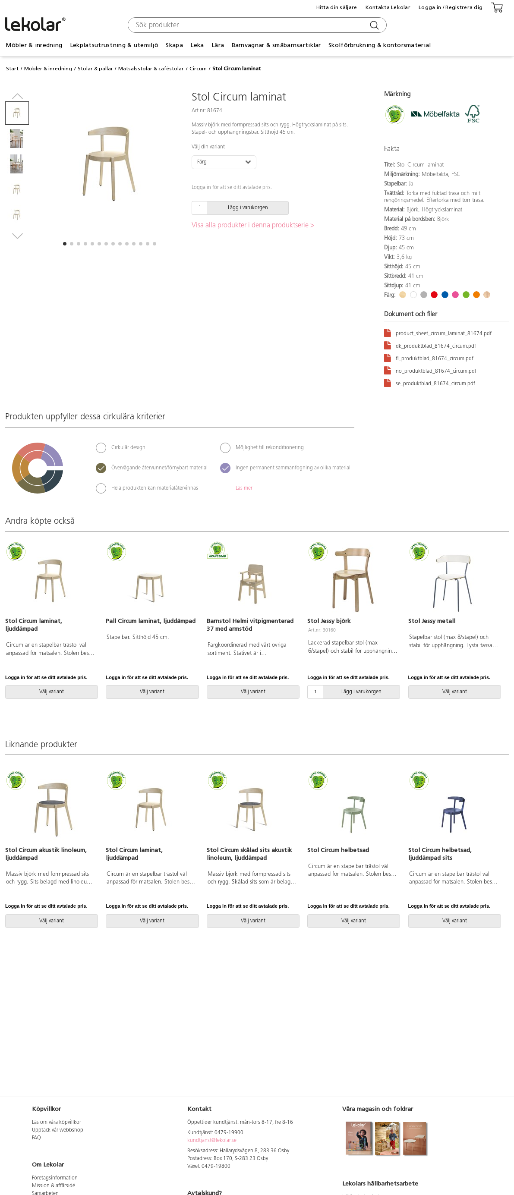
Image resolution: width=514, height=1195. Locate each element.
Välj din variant (208, 147)
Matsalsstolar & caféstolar (151, 69)
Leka (197, 45)
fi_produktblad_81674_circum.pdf (428, 357)
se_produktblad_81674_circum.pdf (429, 382)
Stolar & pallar (95, 69)
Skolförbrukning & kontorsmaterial (379, 45)
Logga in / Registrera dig (450, 7)
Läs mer (244, 488)
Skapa (174, 45)
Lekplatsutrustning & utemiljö (114, 45)
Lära (217, 45)
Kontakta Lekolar (388, 7)
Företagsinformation (55, 1178)
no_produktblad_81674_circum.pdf (430, 369)
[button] (64, 243)
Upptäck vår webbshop (57, 1130)
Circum (198, 69)
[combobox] (256, 25)
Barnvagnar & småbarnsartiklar (276, 45)
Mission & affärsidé (53, 1186)
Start (12, 69)
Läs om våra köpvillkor (56, 1122)
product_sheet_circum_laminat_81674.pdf (438, 332)
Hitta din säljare (336, 7)
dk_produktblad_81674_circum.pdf (430, 344)
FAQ (36, 1138)
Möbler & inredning (34, 45)
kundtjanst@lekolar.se (212, 1140)
